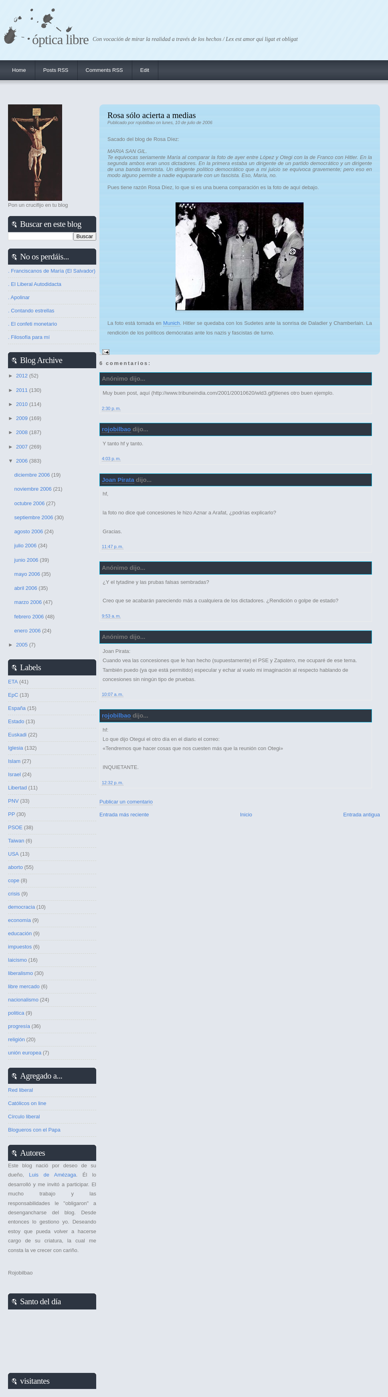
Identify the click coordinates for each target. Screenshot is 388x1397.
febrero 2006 (29, 617)
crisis (14, 894)
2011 (22, 390)
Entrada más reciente (124, 815)
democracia (21, 907)
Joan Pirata (118, 479)
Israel (14, 774)
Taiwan (16, 841)
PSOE (15, 827)
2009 (22, 418)
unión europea (24, 1053)
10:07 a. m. (112, 694)
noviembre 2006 (33, 489)
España (17, 708)
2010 (22, 404)
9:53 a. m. (111, 616)
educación (20, 933)
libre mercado (24, 986)
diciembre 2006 (33, 475)
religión (16, 1039)
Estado (16, 721)
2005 (22, 645)
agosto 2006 (29, 531)
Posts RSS (56, 70)
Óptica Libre (60, 39)
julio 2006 (26, 545)
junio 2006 (27, 560)
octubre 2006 (30, 503)
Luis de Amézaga (52, 1175)
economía (19, 920)
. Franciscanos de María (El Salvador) (51, 271)
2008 (22, 432)
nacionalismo (23, 1000)
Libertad (17, 788)
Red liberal (20, 1090)
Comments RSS (104, 70)
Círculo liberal (24, 1117)
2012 (22, 376)
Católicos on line (27, 1103)
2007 (22, 447)
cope (13, 880)
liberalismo (20, 973)
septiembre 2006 (34, 517)
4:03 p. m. (111, 458)
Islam (14, 761)
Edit (144, 70)
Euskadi (17, 735)
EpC (13, 695)
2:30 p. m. (111, 408)
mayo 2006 (28, 574)
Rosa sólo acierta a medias (151, 115)
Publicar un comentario (126, 802)
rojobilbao (116, 429)
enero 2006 (28, 631)
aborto (15, 867)
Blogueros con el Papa (34, 1130)
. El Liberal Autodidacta (34, 284)
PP (11, 814)
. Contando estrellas (31, 311)
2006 (22, 461)
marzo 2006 (28, 602)
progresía (19, 1026)
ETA (13, 682)
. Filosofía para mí (29, 337)
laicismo (17, 960)
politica (16, 1013)
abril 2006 (26, 588)
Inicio (246, 815)
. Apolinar (19, 297)
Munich (171, 323)
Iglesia (15, 748)
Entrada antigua (361, 815)
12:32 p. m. (112, 782)
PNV (13, 801)
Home (19, 70)
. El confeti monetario (32, 324)
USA (13, 854)
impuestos (20, 947)
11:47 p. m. (112, 546)
